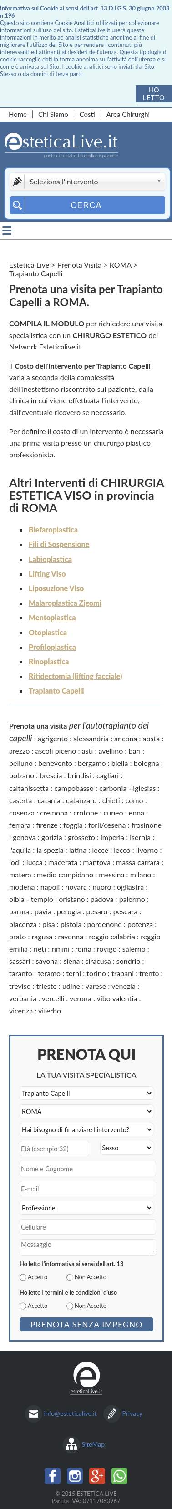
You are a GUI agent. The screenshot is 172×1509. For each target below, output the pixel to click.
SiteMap (93, 1444)
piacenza (23, 924)
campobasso (74, 788)
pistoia (71, 924)
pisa (48, 924)
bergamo (92, 763)
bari (134, 750)
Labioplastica (50, 559)
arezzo (19, 750)
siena (71, 961)
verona (80, 998)
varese (96, 986)
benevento (55, 763)
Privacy (132, 1413)
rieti (39, 948)
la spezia (49, 850)
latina (77, 850)
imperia (112, 837)
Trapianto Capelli (56, 690)
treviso (20, 986)
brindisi (79, 775)
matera (20, 874)
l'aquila (20, 850)
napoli (50, 886)
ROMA (121, 264)
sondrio (128, 961)
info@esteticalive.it (70, 1413)
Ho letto (154, 93)
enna (136, 812)
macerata (62, 862)
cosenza (22, 812)
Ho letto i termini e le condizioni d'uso (68, 1292)
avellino (111, 750)
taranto (20, 973)
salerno (134, 948)
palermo (132, 899)
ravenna (70, 936)
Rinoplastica (49, 661)
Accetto (37, 1277)
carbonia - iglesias (127, 788)
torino (96, 973)
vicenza (21, 1010)
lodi (15, 862)
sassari (19, 961)
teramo (49, 973)
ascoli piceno (55, 750)
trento (149, 973)
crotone (85, 812)
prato (17, 936)
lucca (34, 862)
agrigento (53, 738)
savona (47, 961)
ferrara (19, 824)
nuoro (101, 886)
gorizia (51, 837)
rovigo (107, 948)
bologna (146, 763)
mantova (97, 862)
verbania (22, 998)
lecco (122, 850)
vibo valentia (117, 998)
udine (71, 986)
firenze (47, 824)
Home (18, 114)
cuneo (113, 812)
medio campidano (65, 874)
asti (87, 750)
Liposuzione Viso (56, 588)
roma (83, 948)
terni (73, 973)
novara (75, 886)
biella (119, 763)
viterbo (49, 1010)
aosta (151, 738)
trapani (122, 973)
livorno (147, 850)
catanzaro (81, 800)
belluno (21, 763)
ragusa (41, 936)
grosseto (81, 837)
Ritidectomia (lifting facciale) (75, 676)
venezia (123, 986)
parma (19, 911)
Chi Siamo (53, 114)
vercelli (53, 998)
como (134, 800)
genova (24, 837)
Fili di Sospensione (59, 544)
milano (141, 874)
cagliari (107, 775)
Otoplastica (48, 632)
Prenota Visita (79, 264)
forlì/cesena (107, 824)
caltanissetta (29, 788)
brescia (51, 775)
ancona (125, 738)
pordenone (104, 924)
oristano (72, 899)
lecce (100, 850)
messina (111, 874)
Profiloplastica (52, 647)
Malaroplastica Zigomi (65, 602)
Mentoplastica (52, 617)
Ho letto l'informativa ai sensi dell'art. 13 (71, 1263)
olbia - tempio (31, 899)
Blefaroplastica (53, 529)
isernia (140, 837)
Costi (87, 114)
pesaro (97, 911)
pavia (43, 911)
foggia (73, 824)
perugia (69, 911)
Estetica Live (29, 264)
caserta (20, 800)
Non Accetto (90, 1277)
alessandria (91, 738)
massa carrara (138, 862)
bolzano (21, 775)
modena (22, 886)
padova (102, 899)
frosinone (147, 824)
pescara (125, 911)
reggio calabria (112, 936)
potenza (140, 924)
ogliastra (130, 886)
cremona (54, 812)
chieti (111, 800)
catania (49, 800)
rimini (60, 948)
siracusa (98, 961)
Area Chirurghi (128, 114)
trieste (46, 986)
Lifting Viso (47, 573)
